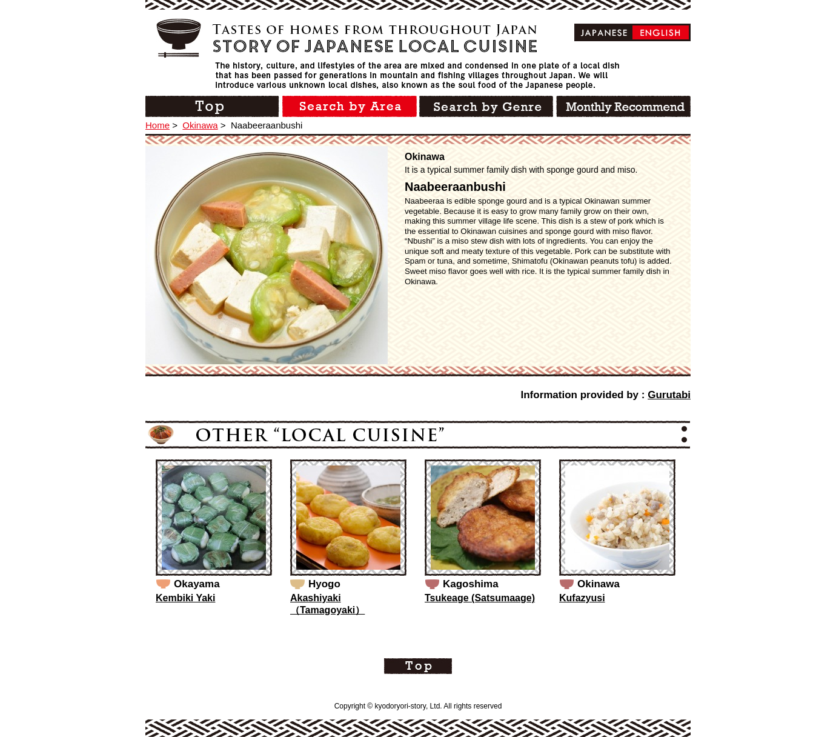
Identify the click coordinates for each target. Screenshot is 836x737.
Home (157, 125)
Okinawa (199, 125)
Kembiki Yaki (185, 598)
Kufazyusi (582, 598)
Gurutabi (669, 395)
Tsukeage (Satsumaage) (480, 598)
